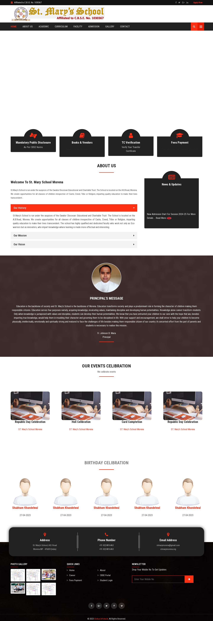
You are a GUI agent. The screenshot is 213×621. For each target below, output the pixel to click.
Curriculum (61, 26)
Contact (125, 26)
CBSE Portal (104, 572)
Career (71, 572)
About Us (27, 26)
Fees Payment (75, 577)
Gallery (109, 26)
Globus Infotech (101, 616)
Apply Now (197, 2)
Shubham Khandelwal (25, 505)
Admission (93, 26)
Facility (78, 26)
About (101, 567)
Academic (44, 26)
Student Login (105, 577)
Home (14, 26)
